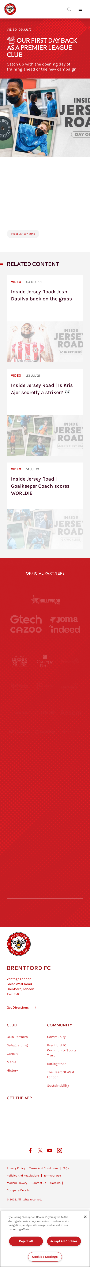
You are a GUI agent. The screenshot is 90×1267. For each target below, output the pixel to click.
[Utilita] (19, 789)
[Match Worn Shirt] (45, 815)
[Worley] (45, 738)
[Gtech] (26, 619)
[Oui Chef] (70, 815)
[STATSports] (19, 738)
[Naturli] (45, 789)
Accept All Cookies (64, 1241)
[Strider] (45, 712)
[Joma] (64, 620)
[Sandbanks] (19, 841)
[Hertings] (70, 686)
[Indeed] (64, 629)
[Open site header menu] (80, 9)
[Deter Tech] (19, 712)
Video (12, 29)
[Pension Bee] (70, 661)
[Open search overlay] (69, 9)
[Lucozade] (70, 867)
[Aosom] (70, 712)
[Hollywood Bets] (45, 599)
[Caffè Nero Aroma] (45, 892)
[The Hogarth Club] (19, 867)
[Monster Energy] (45, 686)
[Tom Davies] (70, 841)
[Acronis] (70, 738)
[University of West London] (19, 764)
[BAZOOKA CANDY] (19, 686)
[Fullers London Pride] (19, 661)
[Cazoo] (26, 630)
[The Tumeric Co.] (45, 867)
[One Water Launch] (70, 789)
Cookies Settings (45, 1257)
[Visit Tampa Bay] (45, 764)
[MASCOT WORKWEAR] (70, 764)
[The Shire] (45, 841)
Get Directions (18, 1020)
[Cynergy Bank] (45, 661)
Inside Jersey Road (23, 233)
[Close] (85, 1216)
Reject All (26, 1241)
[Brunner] (19, 815)
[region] (45, 1239)
